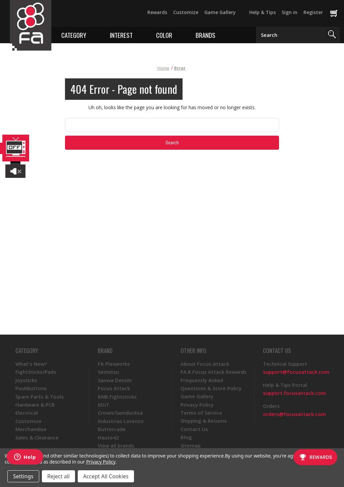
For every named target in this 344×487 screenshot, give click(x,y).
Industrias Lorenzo (121, 421)
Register (313, 12)
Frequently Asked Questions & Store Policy (211, 384)
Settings (23, 476)
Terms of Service (201, 412)
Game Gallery (220, 12)
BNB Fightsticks (117, 396)
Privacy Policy (197, 404)
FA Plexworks (114, 363)
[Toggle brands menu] (220, 34)
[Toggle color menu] (177, 34)
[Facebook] (62, 15)
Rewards (157, 12)
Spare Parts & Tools (39, 396)
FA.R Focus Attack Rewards (214, 371)
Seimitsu (108, 371)
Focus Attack (114, 388)
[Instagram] (98, 15)
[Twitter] (74, 15)
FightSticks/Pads (35, 371)
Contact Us (194, 429)
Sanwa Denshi (115, 380)
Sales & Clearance (37, 437)
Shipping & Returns (204, 420)
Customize (185, 12)
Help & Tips (262, 12)
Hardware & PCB (35, 404)
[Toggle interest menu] (137, 34)
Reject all (58, 476)
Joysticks (26, 380)
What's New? (31, 363)
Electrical (26, 412)
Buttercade (112, 429)
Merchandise (31, 429)
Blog (186, 437)
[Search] (332, 35)
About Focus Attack (205, 363)
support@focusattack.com (296, 371)
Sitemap (191, 445)
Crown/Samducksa (120, 412)
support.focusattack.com (294, 393)
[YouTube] (86, 15)
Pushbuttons (31, 388)
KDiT (103, 404)
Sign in (289, 12)
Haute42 (108, 437)
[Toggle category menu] (91, 34)
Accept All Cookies (106, 476)
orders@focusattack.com (294, 414)
